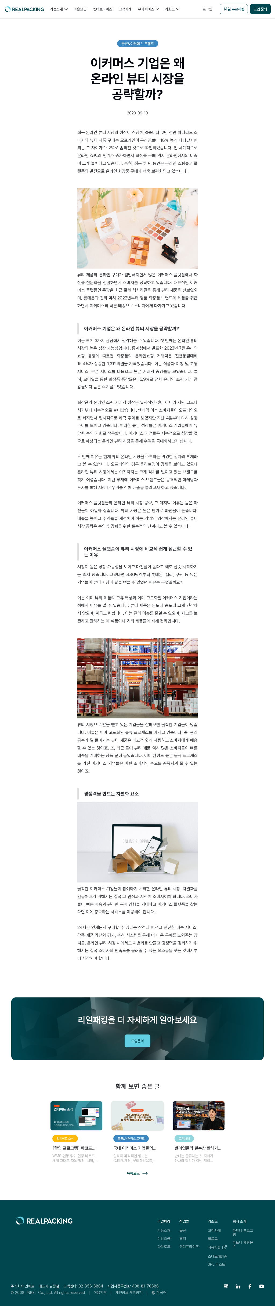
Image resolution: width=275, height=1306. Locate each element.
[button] (58, 9)
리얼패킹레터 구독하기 (232, 1035)
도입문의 (137, 1041)
